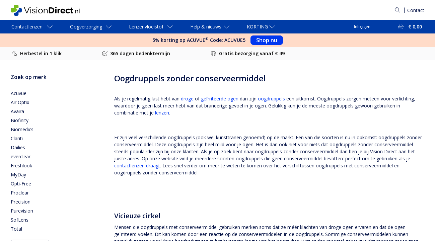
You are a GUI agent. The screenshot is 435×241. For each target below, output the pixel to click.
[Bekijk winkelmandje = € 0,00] (409, 26)
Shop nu (266, 40)
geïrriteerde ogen (219, 98)
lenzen (162, 112)
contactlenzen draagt (137, 165)
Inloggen (362, 26)
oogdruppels (271, 98)
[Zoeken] (397, 10)
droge (187, 98)
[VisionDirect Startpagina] (50, 10)
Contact (415, 10)
